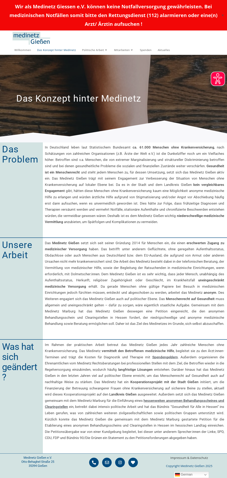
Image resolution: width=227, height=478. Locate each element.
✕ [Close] (222, 15)
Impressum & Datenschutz (189, 458)
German (183, 474)
